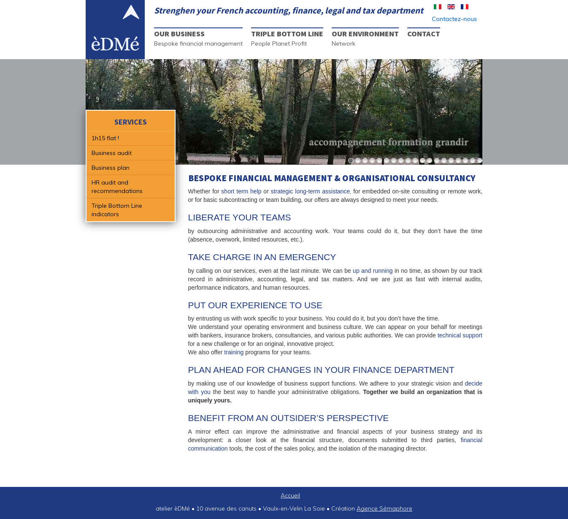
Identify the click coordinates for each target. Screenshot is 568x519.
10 (415, 161)
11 (422, 161)
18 (472, 161)
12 (429, 161)
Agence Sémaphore (384, 508)
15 (451, 161)
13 (436, 161)
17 (465, 161)
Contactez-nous (454, 19)
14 (443, 161)
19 (479, 161)
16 (458, 161)
